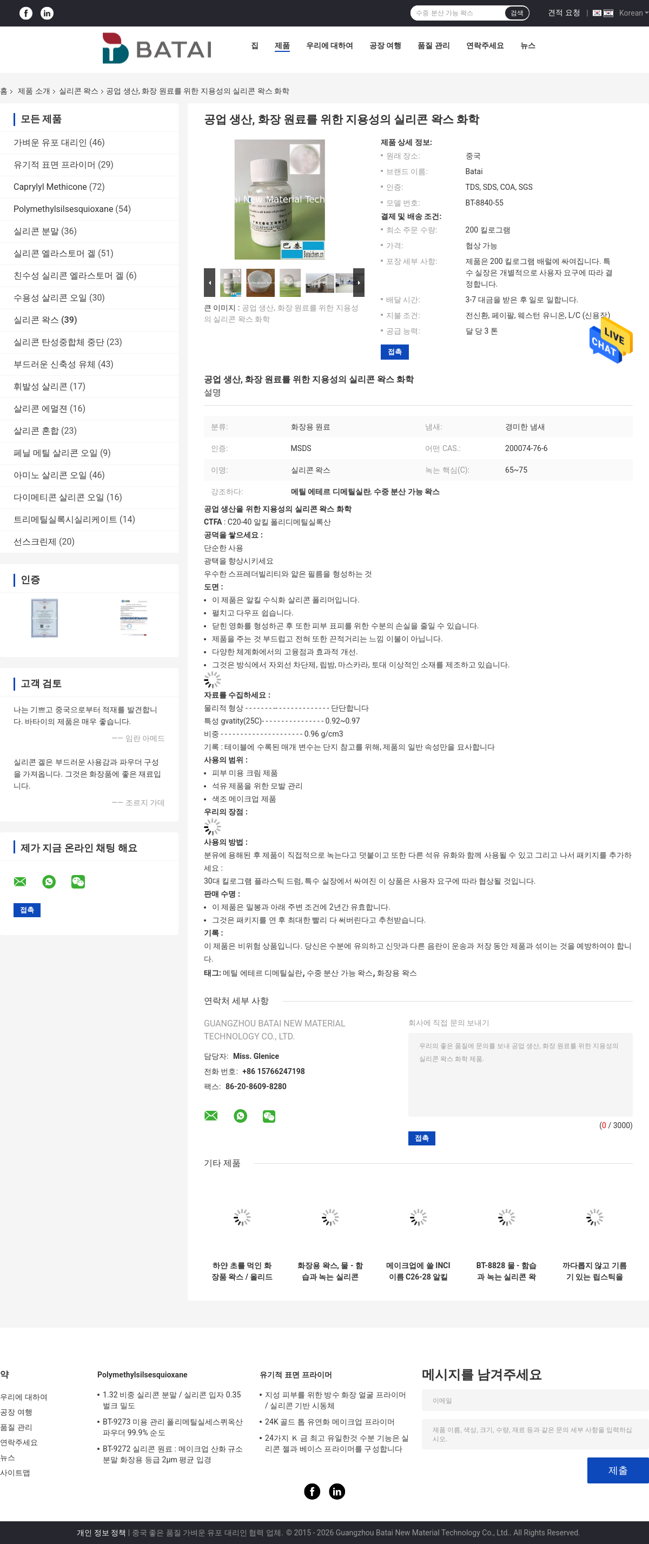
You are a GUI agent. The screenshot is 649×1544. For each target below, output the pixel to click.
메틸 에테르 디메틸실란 (262, 973)
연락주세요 (485, 45)
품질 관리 (433, 45)
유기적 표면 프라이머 (55, 165)
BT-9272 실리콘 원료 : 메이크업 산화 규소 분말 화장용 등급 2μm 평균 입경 (173, 1454)
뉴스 (527, 45)
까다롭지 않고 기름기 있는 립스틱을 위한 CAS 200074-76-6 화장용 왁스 (594, 1271)
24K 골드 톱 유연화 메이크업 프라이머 (330, 1421)
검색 (517, 13)
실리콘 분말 (36, 231)
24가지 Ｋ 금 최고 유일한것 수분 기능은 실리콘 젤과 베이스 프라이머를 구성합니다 (337, 1443)
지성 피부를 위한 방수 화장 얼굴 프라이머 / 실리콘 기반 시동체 (335, 1400)
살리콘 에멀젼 (41, 408)
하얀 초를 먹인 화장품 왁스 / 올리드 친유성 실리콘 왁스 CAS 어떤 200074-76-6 (242, 1271)
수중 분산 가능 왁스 (340, 973)
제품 (282, 45)
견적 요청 (564, 12)
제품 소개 (34, 91)
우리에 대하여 (329, 45)
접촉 (395, 352)
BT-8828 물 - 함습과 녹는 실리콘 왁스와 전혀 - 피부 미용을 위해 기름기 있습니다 (506, 1271)
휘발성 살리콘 (41, 386)
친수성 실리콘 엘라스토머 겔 (69, 275)
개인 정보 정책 (101, 1532)
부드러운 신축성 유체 (55, 364)
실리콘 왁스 (78, 91)
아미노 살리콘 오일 (50, 475)
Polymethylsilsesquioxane (63, 209)
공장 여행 (385, 45)
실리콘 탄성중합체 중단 (59, 342)
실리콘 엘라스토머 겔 (55, 253)
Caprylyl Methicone (50, 187)
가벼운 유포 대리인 (50, 142)
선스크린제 (35, 541)
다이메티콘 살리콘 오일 (59, 497)
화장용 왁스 (396, 973)
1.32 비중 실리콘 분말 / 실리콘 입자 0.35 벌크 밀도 (172, 1400)
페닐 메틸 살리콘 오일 (56, 453)
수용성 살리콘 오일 (50, 298)
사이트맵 (15, 1472)
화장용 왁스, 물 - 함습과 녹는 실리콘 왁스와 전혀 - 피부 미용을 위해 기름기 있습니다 (330, 1271)
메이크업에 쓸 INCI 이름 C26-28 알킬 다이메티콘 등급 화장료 (418, 1271)
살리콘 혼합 (36, 431)
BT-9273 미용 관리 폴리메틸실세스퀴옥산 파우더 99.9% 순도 (173, 1427)
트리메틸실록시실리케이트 (65, 519)
